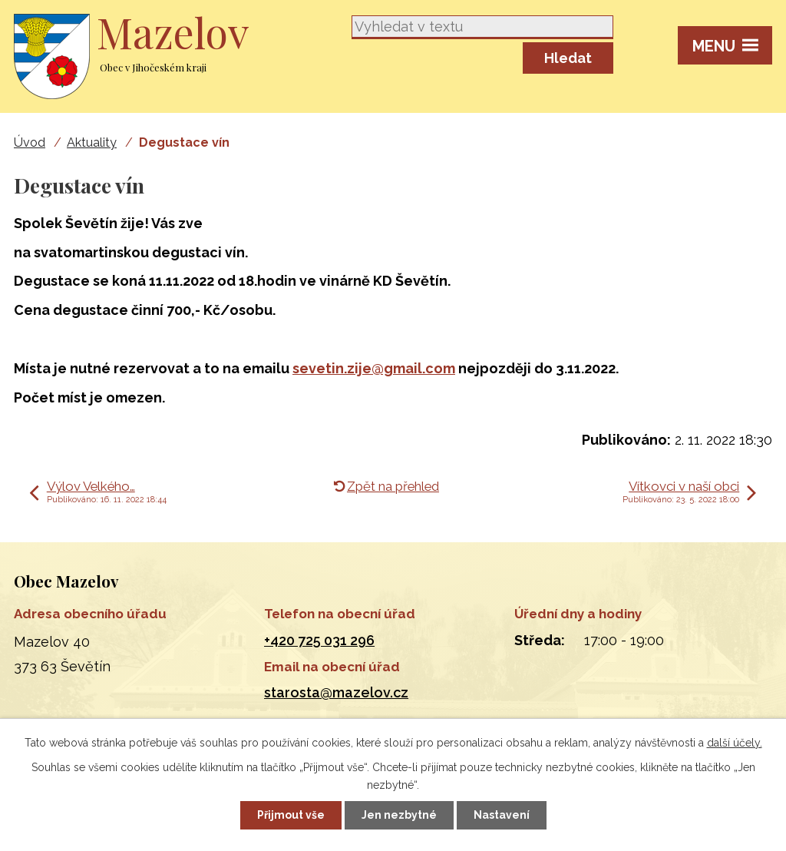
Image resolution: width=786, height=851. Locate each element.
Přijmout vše (291, 815)
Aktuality (92, 142)
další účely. (734, 743)
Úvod (29, 142)
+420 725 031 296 (319, 640)
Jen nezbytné (399, 815)
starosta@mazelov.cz (336, 692)
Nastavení (502, 815)
